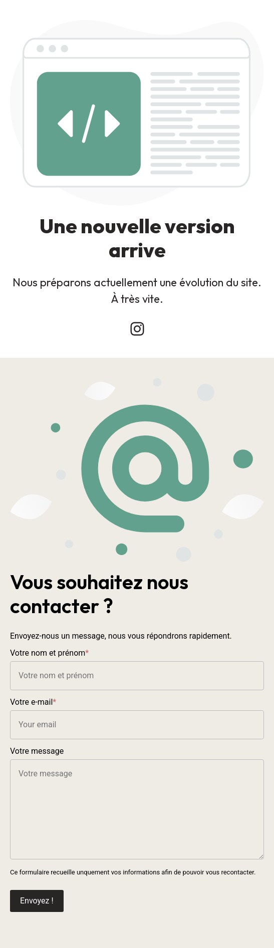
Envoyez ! (37, 900)
